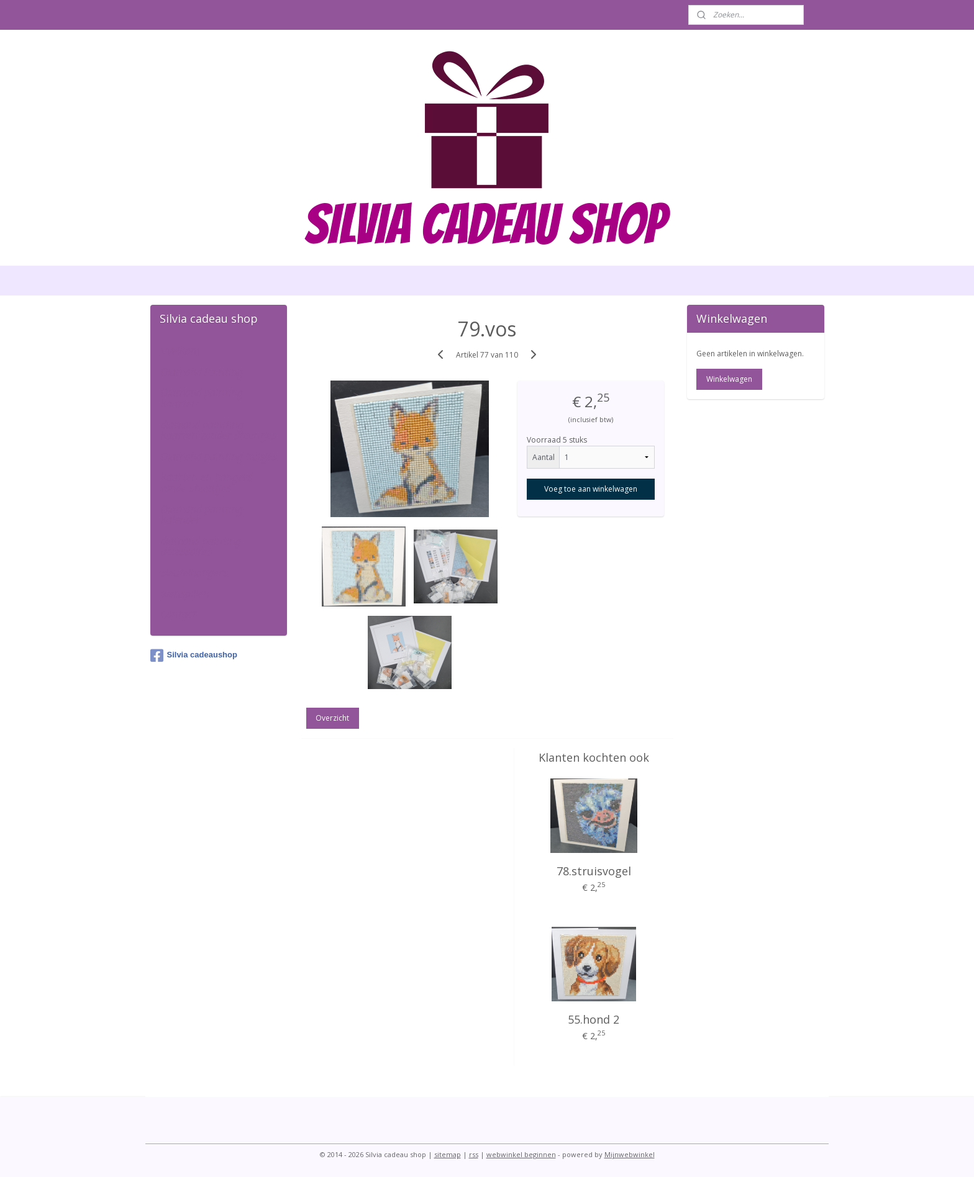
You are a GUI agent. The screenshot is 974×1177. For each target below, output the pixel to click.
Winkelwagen (729, 379)
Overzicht (332, 718)
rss (473, 1154)
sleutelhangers (193, 573)
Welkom (179, 352)
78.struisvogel (594, 871)
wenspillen (184, 594)
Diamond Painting (201, 373)
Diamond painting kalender (201, 516)
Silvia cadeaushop (193, 655)
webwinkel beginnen (521, 1154)
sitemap (447, 1154)
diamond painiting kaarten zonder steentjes (218, 431)
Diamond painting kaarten (201, 399)
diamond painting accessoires (200, 547)
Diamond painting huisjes (218, 457)
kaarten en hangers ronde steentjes (206, 484)
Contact (178, 615)
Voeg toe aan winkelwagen (590, 489)
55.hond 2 (593, 1019)
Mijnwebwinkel (629, 1154)
